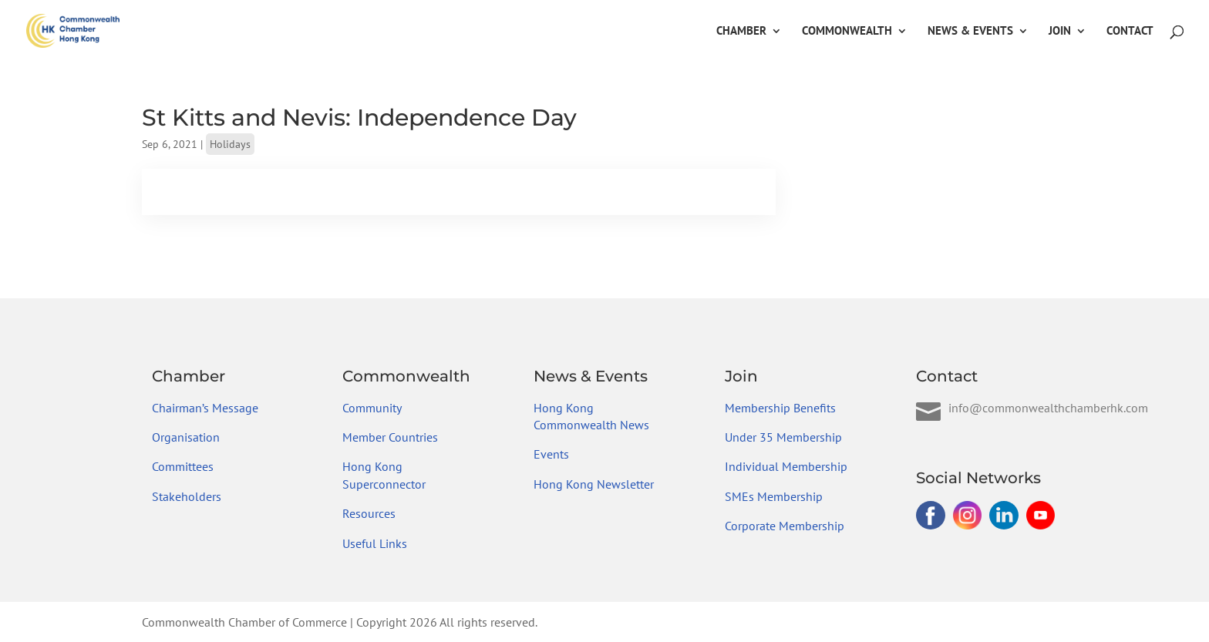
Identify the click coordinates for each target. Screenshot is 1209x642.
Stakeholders (186, 496)
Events (551, 454)
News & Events (970, 31)
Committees (183, 466)
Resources (369, 513)
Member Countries (390, 437)
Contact (1129, 31)
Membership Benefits (780, 407)
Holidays (230, 144)
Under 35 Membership (783, 437)
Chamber (741, 31)
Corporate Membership (784, 525)
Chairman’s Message (205, 407)
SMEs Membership (774, 496)
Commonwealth (847, 31)
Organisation (186, 437)
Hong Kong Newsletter (594, 484)
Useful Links (374, 543)
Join (1060, 31)
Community (372, 407)
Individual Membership (786, 466)
